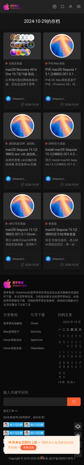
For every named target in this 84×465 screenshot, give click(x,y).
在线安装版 (15, 63)
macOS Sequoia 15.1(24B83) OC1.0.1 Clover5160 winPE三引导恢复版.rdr (21, 232)
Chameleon (37, 348)
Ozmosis (36, 331)
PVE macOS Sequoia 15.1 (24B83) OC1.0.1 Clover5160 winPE (61, 72)
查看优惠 (28, 447)
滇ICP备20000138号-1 (62, 458)
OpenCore (37, 340)
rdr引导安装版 (17, 223)
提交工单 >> (10, 410)
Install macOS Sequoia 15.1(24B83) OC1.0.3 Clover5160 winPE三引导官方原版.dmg (61, 152)
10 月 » (71, 382)
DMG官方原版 (57, 143)
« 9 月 (61, 382)
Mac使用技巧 (11, 331)
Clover (34, 323)
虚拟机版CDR (17, 143)
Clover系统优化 (12, 340)
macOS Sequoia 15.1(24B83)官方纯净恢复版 (61, 232)
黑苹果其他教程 (12, 323)
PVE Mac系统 (57, 63)
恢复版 (53, 223)
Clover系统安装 (12, 348)
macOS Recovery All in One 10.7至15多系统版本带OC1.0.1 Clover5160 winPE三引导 (22, 72)
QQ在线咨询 (10, 417)
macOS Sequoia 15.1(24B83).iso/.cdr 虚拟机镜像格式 (21, 152)
